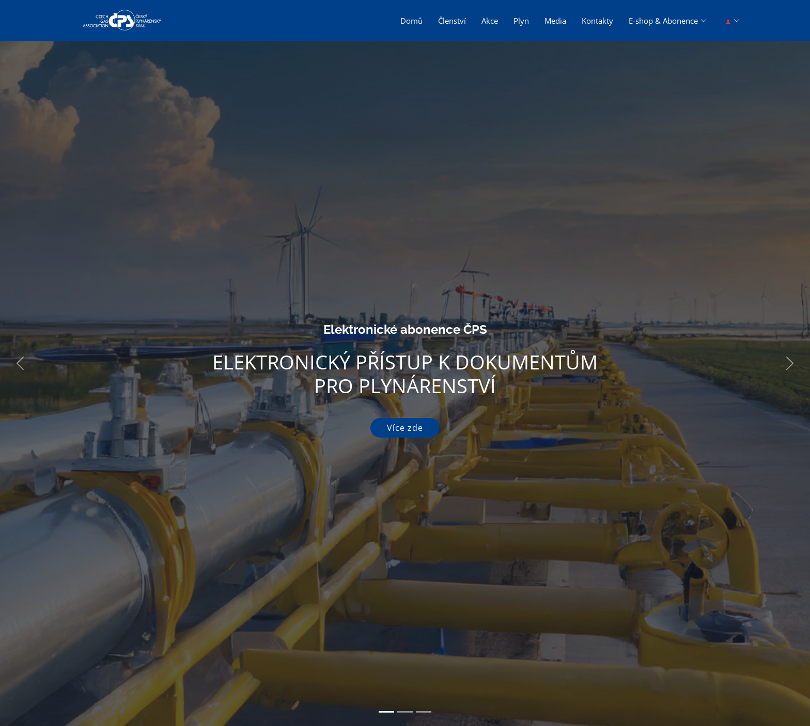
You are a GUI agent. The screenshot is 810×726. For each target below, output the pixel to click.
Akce (489, 20)
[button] (20, 363)
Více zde (405, 427)
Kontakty (597, 20)
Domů (411, 20)
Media (555, 20)
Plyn (521, 20)
